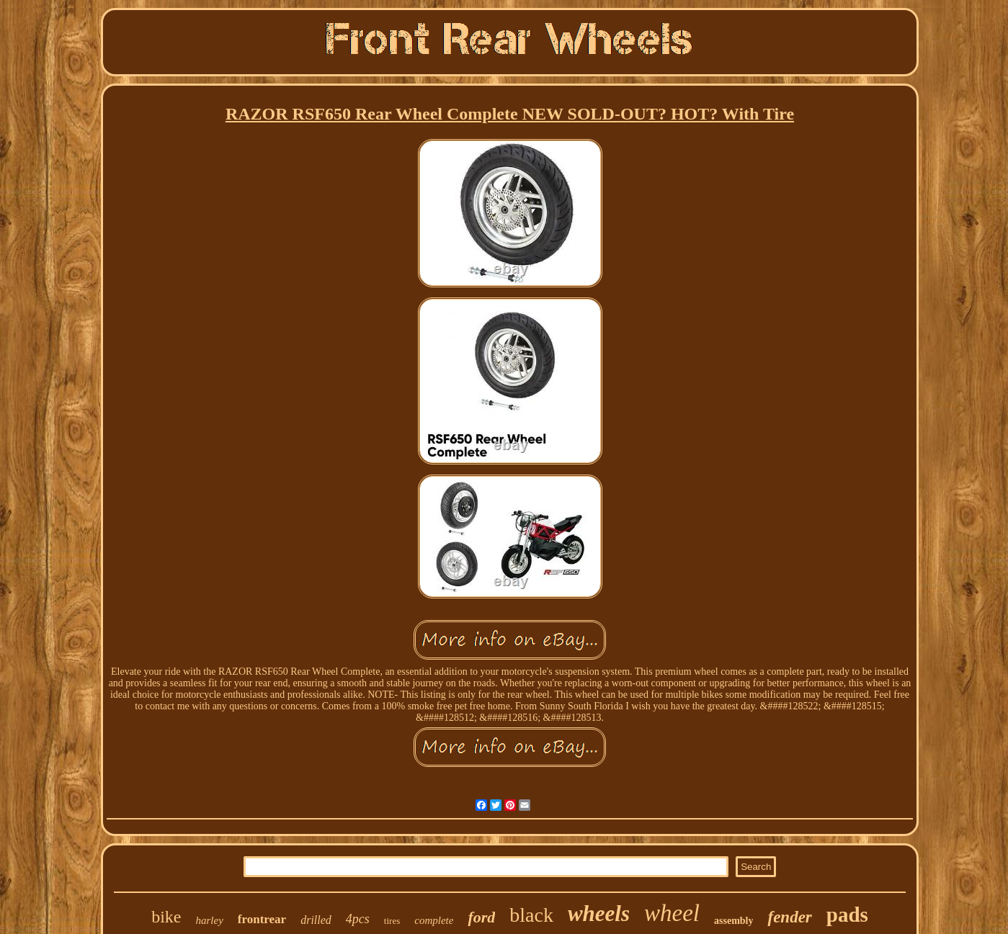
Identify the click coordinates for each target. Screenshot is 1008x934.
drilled (315, 920)
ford (481, 917)
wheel (672, 913)
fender (789, 917)
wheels (599, 913)
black (531, 915)
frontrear (262, 919)
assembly (733, 920)
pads (847, 914)
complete (433, 920)
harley (209, 920)
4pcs (358, 919)
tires (392, 920)
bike (166, 916)
